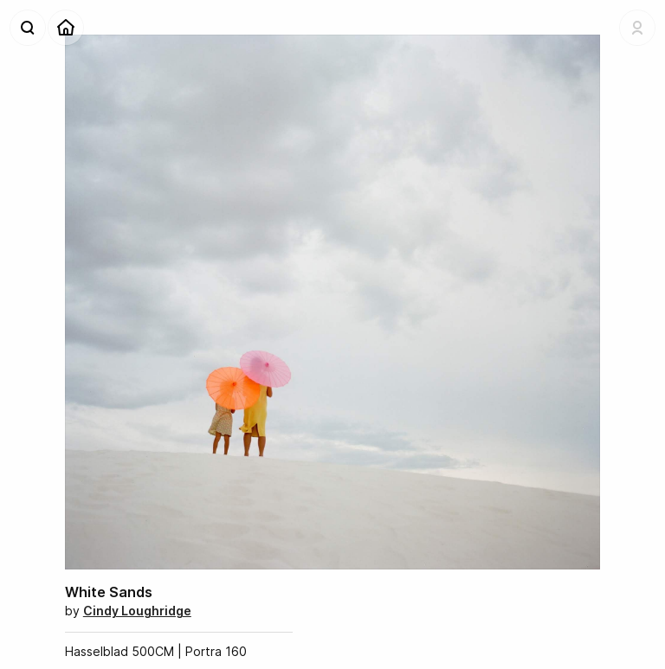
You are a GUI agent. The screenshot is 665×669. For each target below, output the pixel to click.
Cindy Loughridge (137, 610)
